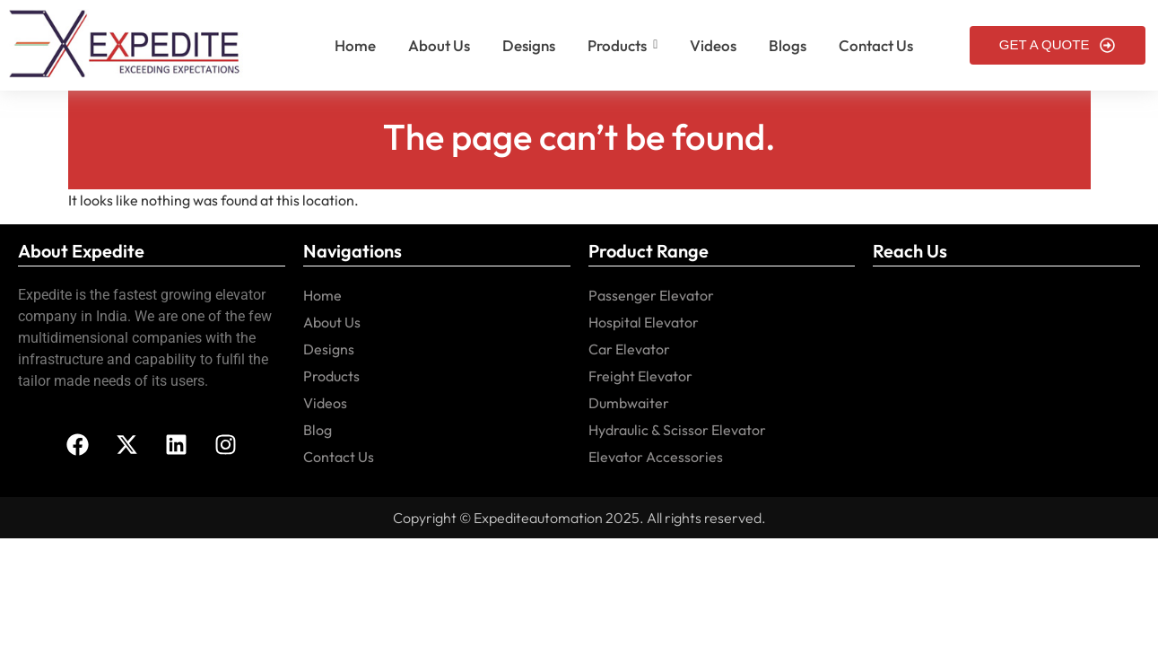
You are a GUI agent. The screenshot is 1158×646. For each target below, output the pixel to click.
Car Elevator (629, 349)
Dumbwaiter (628, 403)
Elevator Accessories (655, 457)
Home (322, 295)
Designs (328, 349)
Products (331, 376)
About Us (332, 322)
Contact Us (338, 457)
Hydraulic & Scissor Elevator (677, 430)
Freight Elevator (640, 376)
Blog (317, 430)
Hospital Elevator (643, 322)
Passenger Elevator (651, 295)
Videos (325, 403)
